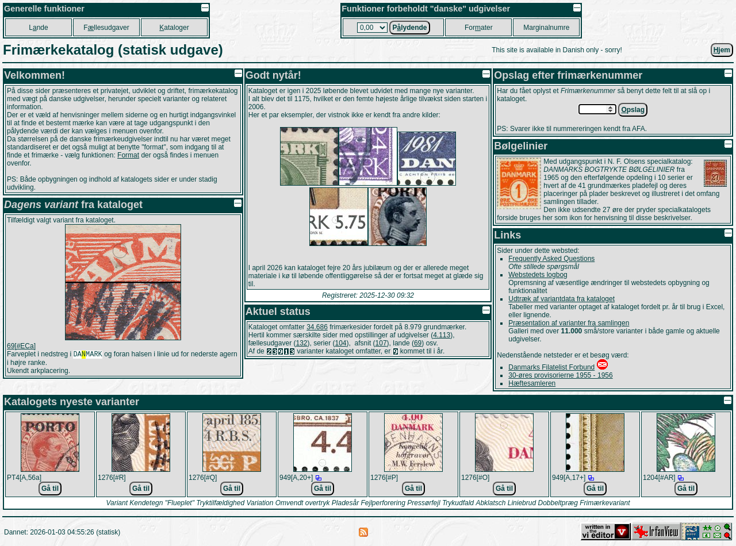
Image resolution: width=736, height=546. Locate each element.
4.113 (441, 335)
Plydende (409, 28)
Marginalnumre (546, 28)
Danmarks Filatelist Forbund (551, 367)
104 (341, 343)
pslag (633, 110)
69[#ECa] (21, 346)
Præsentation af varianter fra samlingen (568, 323)
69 (417, 343)
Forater (479, 28)
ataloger (174, 28)
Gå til (50, 489)
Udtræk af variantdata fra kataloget (561, 299)
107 (381, 343)
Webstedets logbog (538, 275)
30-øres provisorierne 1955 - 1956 (560, 375)
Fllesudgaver (106, 28)
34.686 (317, 327)
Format (128, 155)
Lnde (38, 28)
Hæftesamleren (531, 383)
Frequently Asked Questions (551, 259)
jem (722, 50)
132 (301, 343)
